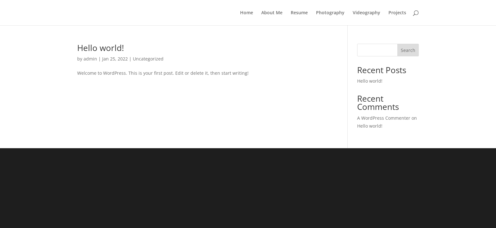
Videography (366, 13)
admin (90, 59)
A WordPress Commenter (383, 118)
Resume (299, 13)
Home (246, 13)
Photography (330, 13)
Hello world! (100, 48)
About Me (271, 13)
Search (408, 50)
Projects (397, 13)
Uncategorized (148, 59)
